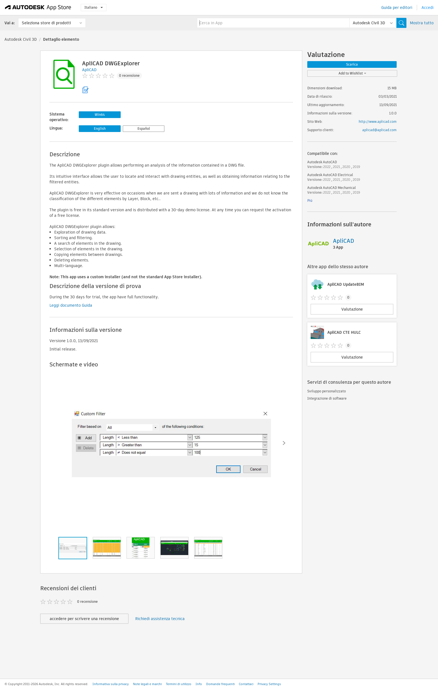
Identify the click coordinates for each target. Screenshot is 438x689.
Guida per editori (396, 7)
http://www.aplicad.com (378, 121)
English (100, 128)
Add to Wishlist (352, 73)
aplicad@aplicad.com (379, 130)
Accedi (428, 7)
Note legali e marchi (147, 684)
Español (143, 128)
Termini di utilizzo (178, 684)
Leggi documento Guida (70, 305)
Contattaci (246, 684)
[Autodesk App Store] (38, 7)
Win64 (100, 114)
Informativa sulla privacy (110, 684)
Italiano (93, 7)
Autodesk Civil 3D (20, 39)
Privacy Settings (269, 684)
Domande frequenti (220, 684)
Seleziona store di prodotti (46, 23)
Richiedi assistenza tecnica (160, 618)
